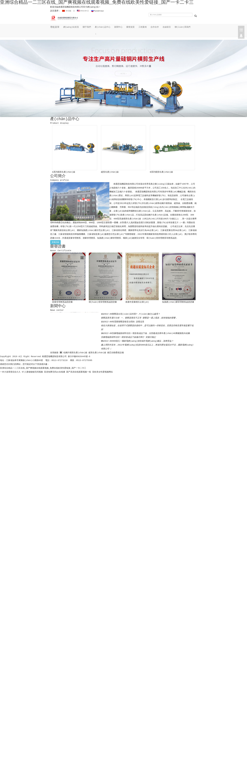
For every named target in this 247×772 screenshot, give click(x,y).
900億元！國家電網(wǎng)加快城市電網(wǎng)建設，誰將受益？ (143, 341)
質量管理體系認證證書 (62, 302)
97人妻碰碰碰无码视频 (32, 372)
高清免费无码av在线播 (54, 372)
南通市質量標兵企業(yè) (137, 302)
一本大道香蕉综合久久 (10, 372)
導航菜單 (54, 27)
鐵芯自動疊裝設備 (116, 353)
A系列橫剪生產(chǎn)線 (63, 172)
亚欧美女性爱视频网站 (102, 372)
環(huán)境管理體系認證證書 (103, 302)
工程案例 (143, 27)
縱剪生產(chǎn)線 (110, 172)
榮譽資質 (130, 27)
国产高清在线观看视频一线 (78, 372)
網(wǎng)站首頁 (71, 27)
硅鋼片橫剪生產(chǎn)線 (75, 353)
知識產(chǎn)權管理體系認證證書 (178, 302)
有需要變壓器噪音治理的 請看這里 (128, 322)
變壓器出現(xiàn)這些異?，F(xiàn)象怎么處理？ (136, 314)
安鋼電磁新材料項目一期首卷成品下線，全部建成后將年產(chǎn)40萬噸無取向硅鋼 (151, 333)
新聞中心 (118, 27)
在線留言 (167, 27)
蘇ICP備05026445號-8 (79, 356)
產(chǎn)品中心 (103, 27)
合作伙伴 (155, 27)
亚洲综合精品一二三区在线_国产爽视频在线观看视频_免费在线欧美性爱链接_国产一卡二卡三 (43, 368)
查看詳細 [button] (55, 242)
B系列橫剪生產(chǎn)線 (161, 172)
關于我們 (87, 27)
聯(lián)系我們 (183, 27)
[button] (103, 33)
